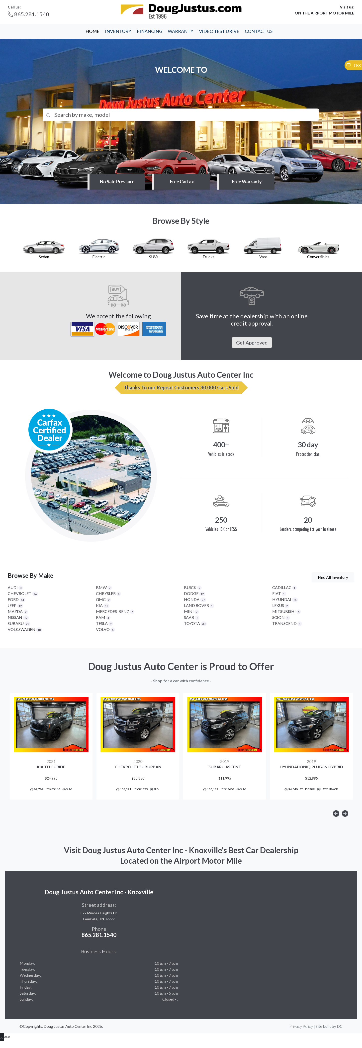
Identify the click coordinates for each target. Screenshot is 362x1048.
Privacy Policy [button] (301, 1035)
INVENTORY (118, 31)
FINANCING (149, 31)
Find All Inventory (333, 577)
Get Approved (252, 343)
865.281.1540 (28, 14)
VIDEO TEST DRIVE (219, 31)
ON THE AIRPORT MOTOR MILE (324, 12)
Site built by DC (329, 1035)
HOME (92, 31)
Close (5, 1045)
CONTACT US (258, 31)
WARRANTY (180, 31)
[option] (51, 751)
